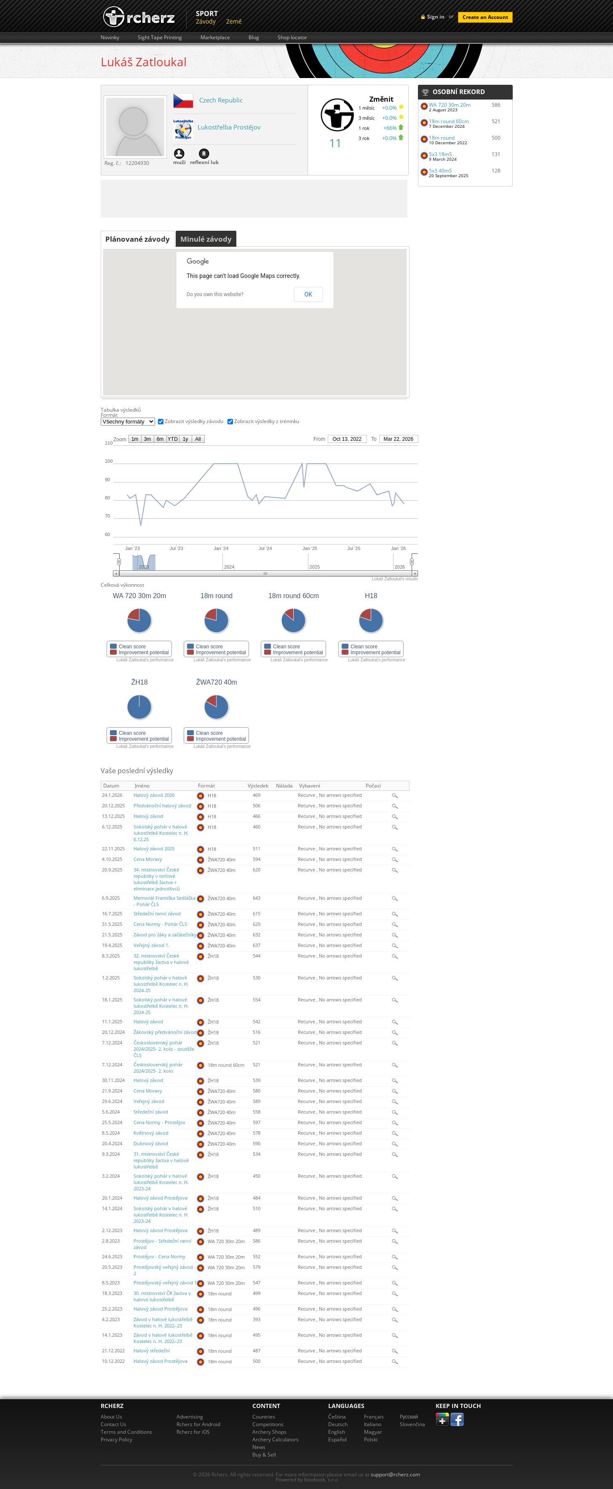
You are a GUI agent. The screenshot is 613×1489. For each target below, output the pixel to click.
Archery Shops (269, 1431)
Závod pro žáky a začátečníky (165, 935)
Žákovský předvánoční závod (165, 1032)
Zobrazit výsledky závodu (194, 421)
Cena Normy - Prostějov (159, 1122)
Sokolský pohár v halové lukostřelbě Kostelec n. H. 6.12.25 (161, 833)
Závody (206, 21)
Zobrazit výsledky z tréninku (266, 421)
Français (374, 1416)
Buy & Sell (264, 1454)
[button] (255, 317)
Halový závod (148, 816)
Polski (370, 1439)
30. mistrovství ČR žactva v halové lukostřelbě (162, 1296)
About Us (111, 1416)
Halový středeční (152, 1351)
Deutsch (338, 1424)
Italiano (372, 1424)
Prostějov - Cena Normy (159, 1257)
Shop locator (292, 37)
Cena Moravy (148, 859)
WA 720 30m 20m (450, 104)
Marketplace (215, 37)
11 (335, 143)
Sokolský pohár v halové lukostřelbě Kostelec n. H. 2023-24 (161, 1182)
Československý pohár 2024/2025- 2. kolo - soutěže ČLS (164, 1049)
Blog (254, 37)
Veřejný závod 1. (151, 945)
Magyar (373, 1431)
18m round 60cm (449, 121)
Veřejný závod (149, 1101)
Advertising (190, 1416)
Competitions (268, 1424)
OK (308, 294)
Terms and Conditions (126, 1431)
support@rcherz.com (395, 1474)
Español (337, 1439)
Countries (263, 1416)
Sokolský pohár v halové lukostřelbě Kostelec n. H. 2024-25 (161, 984)
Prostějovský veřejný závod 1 (165, 1283)
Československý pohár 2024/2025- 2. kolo (158, 1068)
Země (234, 21)
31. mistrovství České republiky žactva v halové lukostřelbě (161, 1160)
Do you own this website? (215, 294)
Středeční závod (151, 1112)
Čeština (337, 1416)
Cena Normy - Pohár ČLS (160, 924)
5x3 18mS (440, 154)
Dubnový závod (151, 1143)
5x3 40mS (440, 170)
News (258, 1447)
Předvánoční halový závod (162, 806)
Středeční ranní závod (157, 914)
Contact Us (113, 1424)
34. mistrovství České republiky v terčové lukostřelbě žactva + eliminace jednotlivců (157, 879)
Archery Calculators (275, 1439)
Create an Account (485, 17)
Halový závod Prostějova (160, 1198)
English (336, 1431)
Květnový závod (151, 1133)
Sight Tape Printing (160, 37)
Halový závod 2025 (154, 849)
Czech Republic (221, 100)
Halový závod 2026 (154, 795)
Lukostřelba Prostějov (229, 127)
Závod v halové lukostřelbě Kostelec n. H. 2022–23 (163, 1322)
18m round (442, 137)
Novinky (110, 37)
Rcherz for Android (198, 1424)
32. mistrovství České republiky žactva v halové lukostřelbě (161, 962)
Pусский (409, 1416)
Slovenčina (412, 1424)
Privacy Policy (116, 1439)
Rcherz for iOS (193, 1431)
